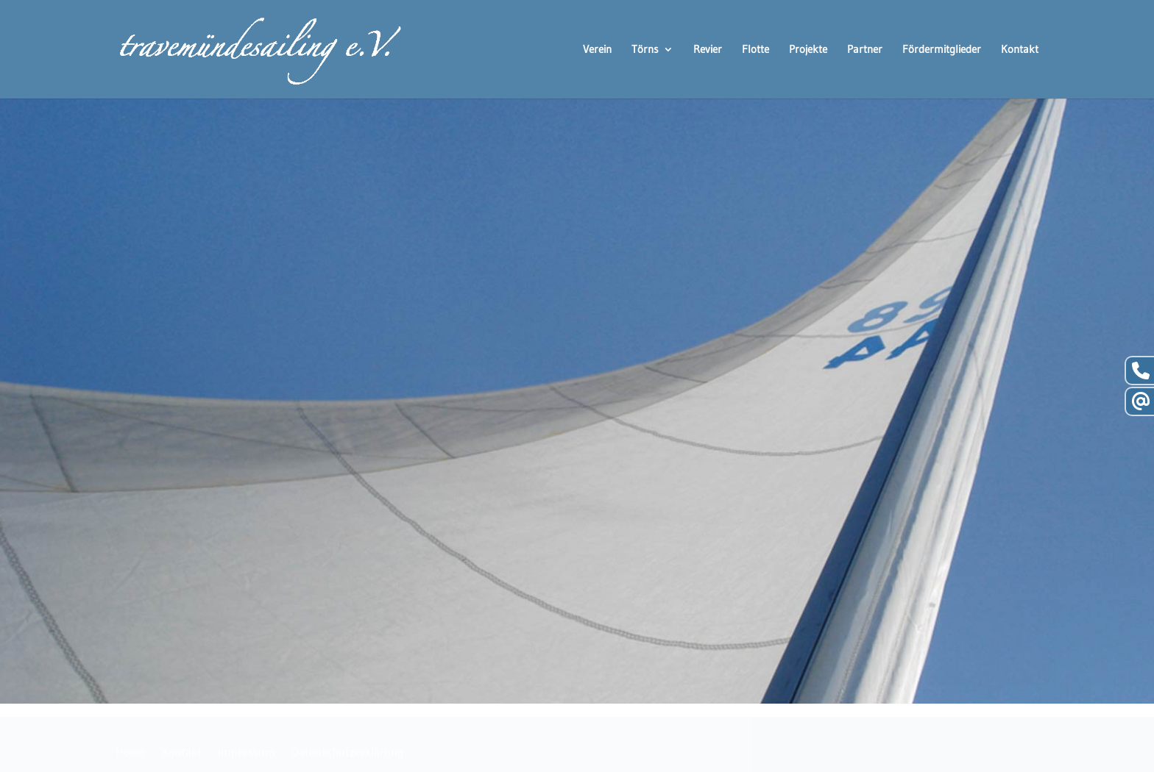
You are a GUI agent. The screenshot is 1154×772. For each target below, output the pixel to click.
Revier (707, 50)
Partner (864, 50)
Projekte (808, 50)
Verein (597, 50)
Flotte (755, 50)
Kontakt (1019, 50)
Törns (645, 50)
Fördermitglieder (941, 50)
